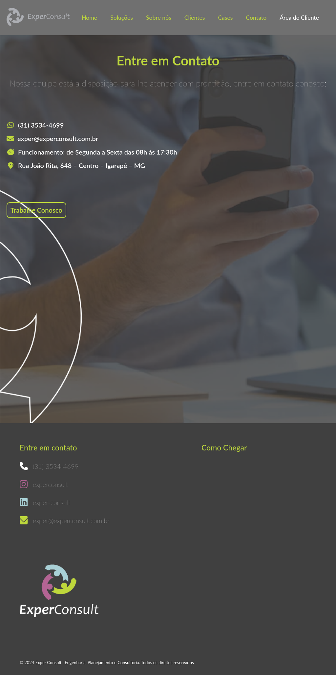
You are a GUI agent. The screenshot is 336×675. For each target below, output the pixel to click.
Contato (256, 17)
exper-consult (52, 502)
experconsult (50, 484)
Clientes (194, 17)
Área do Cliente (299, 17)
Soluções (121, 17)
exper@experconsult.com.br (57, 138)
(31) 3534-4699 (41, 125)
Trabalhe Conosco (36, 210)
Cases (225, 17)
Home (89, 17)
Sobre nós (158, 17)
